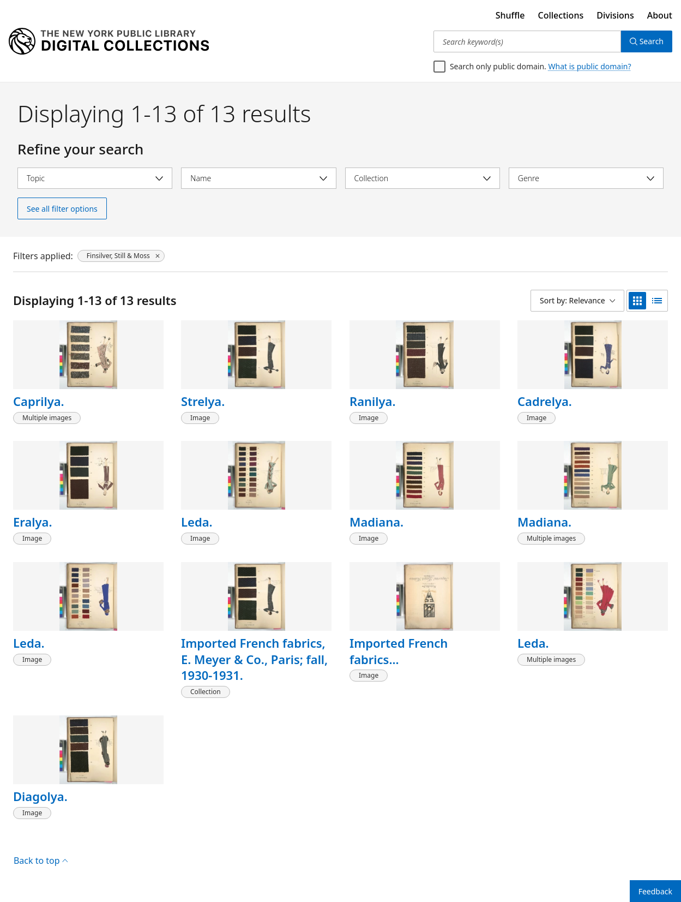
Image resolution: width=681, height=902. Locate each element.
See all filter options (62, 209)
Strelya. (203, 401)
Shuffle (510, 15)
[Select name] (258, 178)
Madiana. (376, 521)
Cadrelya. (544, 401)
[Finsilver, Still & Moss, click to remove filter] (121, 256)
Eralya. (32, 521)
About (659, 15)
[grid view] (637, 300)
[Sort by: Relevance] (577, 301)
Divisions (615, 15)
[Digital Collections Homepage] (109, 41)
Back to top (41, 861)
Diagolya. (40, 796)
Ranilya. (372, 401)
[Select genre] (586, 178)
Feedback (655, 891)
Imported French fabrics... (398, 651)
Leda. (197, 521)
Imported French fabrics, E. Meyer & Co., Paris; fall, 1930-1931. (254, 659)
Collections (561, 15)
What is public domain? (590, 66)
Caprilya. (38, 401)
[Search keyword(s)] (527, 41)
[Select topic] (94, 178)
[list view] (657, 300)
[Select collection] (422, 178)
